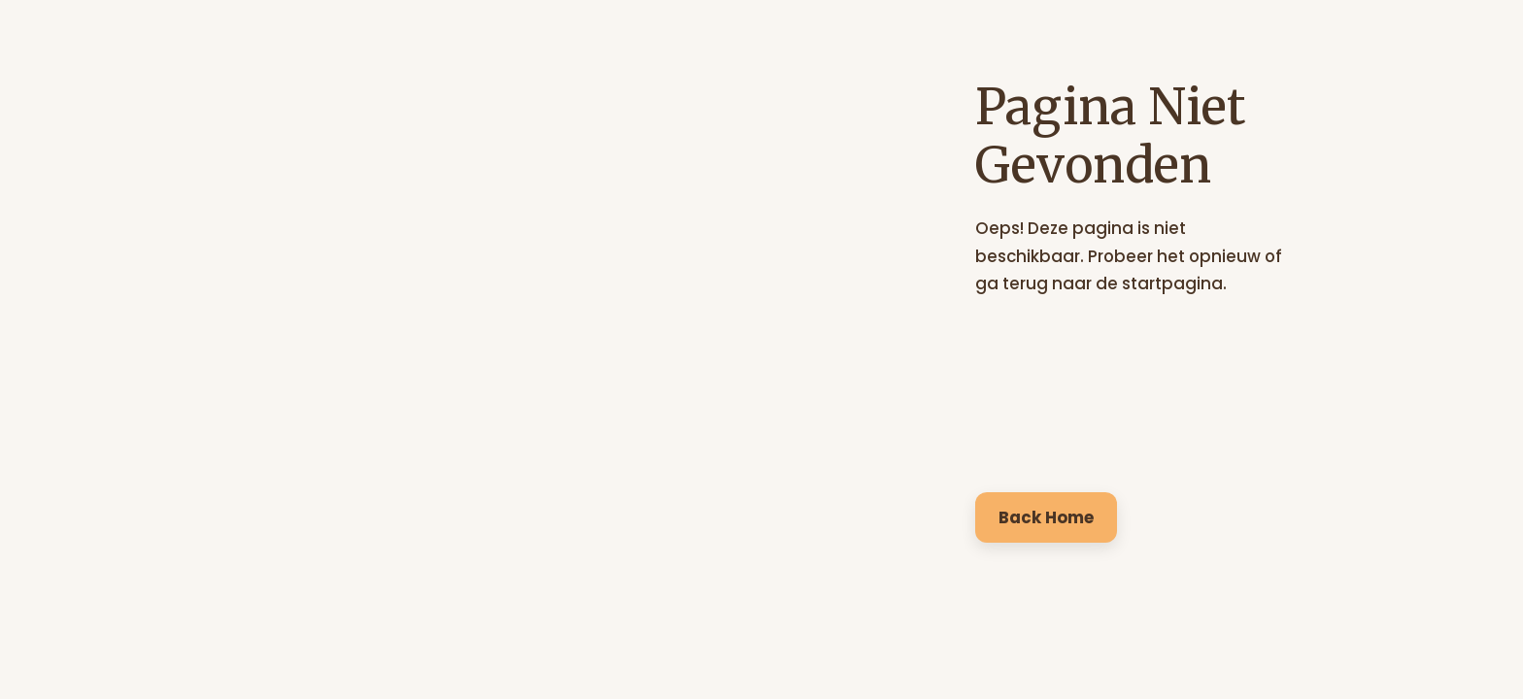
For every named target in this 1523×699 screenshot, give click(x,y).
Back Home (1046, 517)
